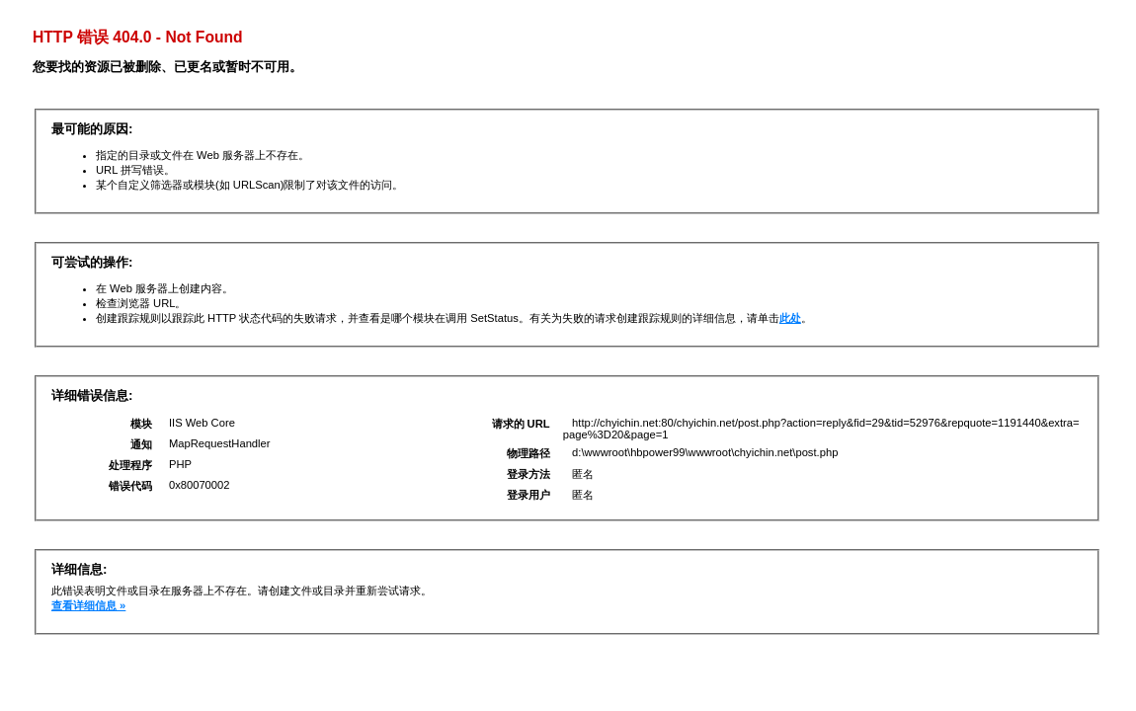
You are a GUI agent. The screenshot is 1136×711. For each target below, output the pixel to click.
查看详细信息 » (88, 605)
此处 (790, 318)
